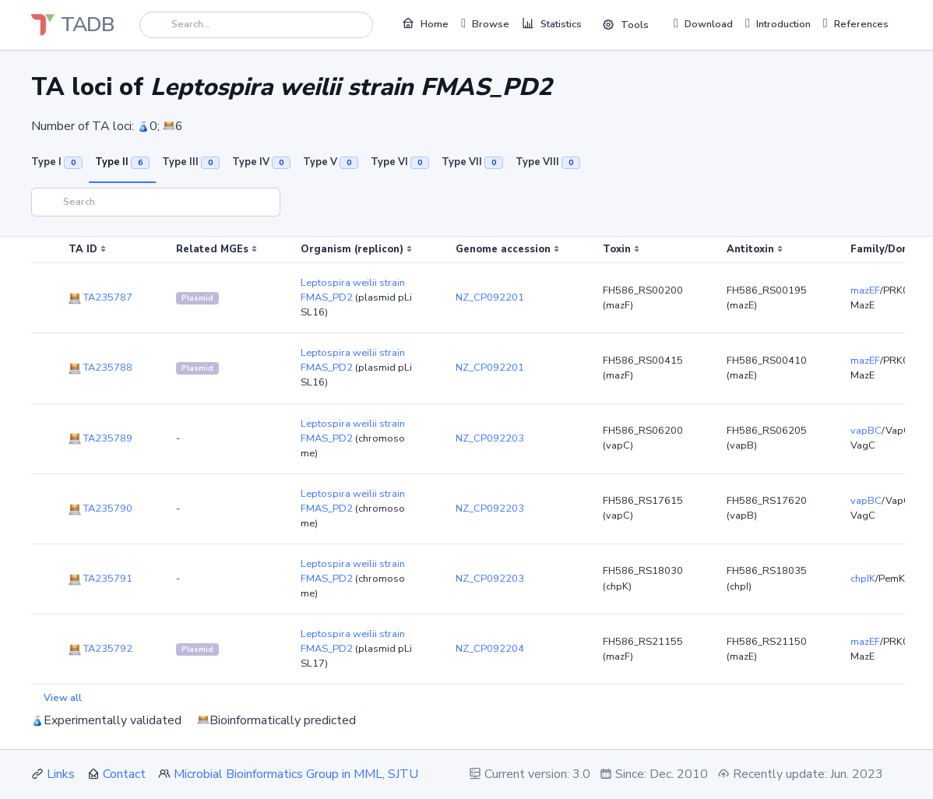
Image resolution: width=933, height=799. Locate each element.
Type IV (261, 162)
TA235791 (100, 579)
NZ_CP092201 (490, 297)
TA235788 (100, 368)
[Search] (256, 24)
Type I (57, 162)
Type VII (472, 162)
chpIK (862, 579)
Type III (191, 162)
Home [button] (425, 23)
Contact (124, 774)
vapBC (866, 431)
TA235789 (100, 438)
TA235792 (100, 649)
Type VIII (548, 162)
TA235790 (100, 509)
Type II (122, 162)
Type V (330, 162)
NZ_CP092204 (490, 649)
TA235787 (100, 297)
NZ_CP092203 (490, 438)
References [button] (856, 23)
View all (63, 698)
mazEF (865, 290)
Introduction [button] (778, 23)
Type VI (400, 162)
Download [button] (703, 23)
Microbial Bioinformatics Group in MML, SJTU (296, 774)
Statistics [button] (552, 23)
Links (61, 774)
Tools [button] (625, 25)
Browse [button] (485, 23)
